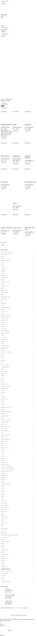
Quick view (2, 140)
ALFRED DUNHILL (4, 277)
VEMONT (3, 562)
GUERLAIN (3, 396)
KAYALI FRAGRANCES (5, 439)
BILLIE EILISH (3, 311)
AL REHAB (3, 273)
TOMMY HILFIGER (4, 558)
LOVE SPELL (4, 182)
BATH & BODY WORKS (5, 307)
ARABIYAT (3, 288)
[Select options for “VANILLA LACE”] (15, 234)
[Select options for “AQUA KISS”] (27, 131)
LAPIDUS (3, 454)
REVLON (2, 524)
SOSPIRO (3, 543)
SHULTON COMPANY (5, 541)
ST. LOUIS (3, 545)
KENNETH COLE (4, 441)
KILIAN (2, 445)
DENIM (2, 354)
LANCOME (3, 452)
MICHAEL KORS (4, 475)
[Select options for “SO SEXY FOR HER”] (3, 234)
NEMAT (2, 490)
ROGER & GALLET (4, 528)
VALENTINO (3, 560)
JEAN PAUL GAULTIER (5, 420)
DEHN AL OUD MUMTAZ (10, 595)
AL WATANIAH (4, 275)
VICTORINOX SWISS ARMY (6, 571)
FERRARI (3, 379)
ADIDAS (2, 256)
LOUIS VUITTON (4, 462)
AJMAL (2, 264)
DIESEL (2, 358)
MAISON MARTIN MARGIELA (7, 471)
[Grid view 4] (3, 106)
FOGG (2, 381)
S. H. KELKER (3, 537)
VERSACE (3, 564)
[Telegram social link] (25, 615)
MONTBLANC (3, 477)
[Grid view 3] (2, 106)
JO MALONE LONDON (5, 426)
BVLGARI (3, 322)
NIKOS (2, 492)
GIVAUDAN (3, 390)
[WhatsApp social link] (16, 615)
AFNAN (2, 258)
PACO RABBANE (4, 505)
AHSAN (2, 262)
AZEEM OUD (3, 303)
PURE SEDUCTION (30, 182)
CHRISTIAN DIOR (4, 339)
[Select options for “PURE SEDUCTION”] (27, 188)
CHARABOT (3, 337)
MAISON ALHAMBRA (5, 464)
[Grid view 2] (1, 106)
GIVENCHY (3, 392)
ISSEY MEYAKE (4, 413)
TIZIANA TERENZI (4, 554)
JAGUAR (2, 418)
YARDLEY (3, 579)
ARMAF (2, 294)
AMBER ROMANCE (6, 124)
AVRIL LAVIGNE (4, 298)
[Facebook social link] (12, 615)
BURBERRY (3, 320)
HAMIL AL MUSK (4, 398)
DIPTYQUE (3, 360)
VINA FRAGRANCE (5, 573)
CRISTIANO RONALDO (5, 345)
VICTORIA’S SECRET (5, 569)
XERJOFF (3, 577)
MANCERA (3, 473)
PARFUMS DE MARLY (5, 507)
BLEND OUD (3, 313)
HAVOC (2, 401)
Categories (4, 44)
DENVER (2, 356)
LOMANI (2, 460)
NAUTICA (3, 488)
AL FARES (3, 267)
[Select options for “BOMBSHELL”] (15, 163)
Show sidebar (4, 103)
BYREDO (3, 324)
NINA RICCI (3, 494)
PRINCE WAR (3, 515)
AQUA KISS (28, 124)
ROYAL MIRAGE (4, 532)
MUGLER (3, 481)
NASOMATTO (3, 486)
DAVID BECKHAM (4, 347)
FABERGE (3, 375)
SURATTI (2, 547)
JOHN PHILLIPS (4, 428)
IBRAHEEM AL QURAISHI (6, 407)
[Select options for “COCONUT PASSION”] (27, 164)
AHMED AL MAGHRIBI (5, 260)
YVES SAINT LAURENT (5, 581)
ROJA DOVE (3, 530)
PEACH (15, 203)
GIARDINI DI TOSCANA (5, 386)
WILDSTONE (3, 575)
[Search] (18, 1)
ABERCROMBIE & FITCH (6, 254)
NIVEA (2, 498)
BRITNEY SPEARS (4, 318)
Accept (2, 622)
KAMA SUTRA (3, 437)
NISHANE (3, 496)
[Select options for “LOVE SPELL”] (3, 188)
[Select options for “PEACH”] (15, 209)
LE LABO (2, 458)
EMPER (2, 369)
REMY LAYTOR (4, 522)
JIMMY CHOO (3, 424)
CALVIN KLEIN (4, 328)
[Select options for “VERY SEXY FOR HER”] (27, 235)
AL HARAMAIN (4, 269)
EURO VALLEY (4, 373)
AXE (2, 301)
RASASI (2, 520)
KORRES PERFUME (5, 447)
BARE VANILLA (5, 156)
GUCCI (2, 394)
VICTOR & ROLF (4, 566)
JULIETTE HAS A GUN (5, 435)
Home (2, 99)
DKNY (2, 362)
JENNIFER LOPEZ (4, 422)
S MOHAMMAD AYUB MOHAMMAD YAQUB (9, 535)
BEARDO (3, 309)
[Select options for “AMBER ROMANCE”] (3, 138)
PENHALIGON (4, 511)
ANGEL (15, 124)
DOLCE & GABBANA (5, 364)
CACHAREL (3, 326)
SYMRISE (3, 552)
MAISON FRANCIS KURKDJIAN (7, 469)
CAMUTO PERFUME (5, 330)
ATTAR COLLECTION (5, 296)
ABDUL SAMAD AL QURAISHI (7, 252)
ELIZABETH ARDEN (5, 367)
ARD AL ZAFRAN (4, 290)
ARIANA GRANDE (4, 292)
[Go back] (2, 38)
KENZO (2, 443)
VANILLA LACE (17, 227)
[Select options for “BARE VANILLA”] (3, 162)
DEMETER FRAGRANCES (6, 352)
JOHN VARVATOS (4, 430)
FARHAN (2, 377)
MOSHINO (3, 479)
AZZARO (2, 305)
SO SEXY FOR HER (6, 227)
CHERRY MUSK (8, 601)
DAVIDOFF (3, 350)
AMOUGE (3, 279)
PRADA (2, 513)
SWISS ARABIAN (4, 549)
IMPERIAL (3, 409)
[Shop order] (18, 108)
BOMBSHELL (16, 156)
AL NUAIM (3, 271)
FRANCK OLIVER (4, 384)
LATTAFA (2, 456)
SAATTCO (3, 539)
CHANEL (2, 335)
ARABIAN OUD (4, 286)
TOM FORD (3, 556)
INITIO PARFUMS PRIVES (6, 411)
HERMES (3, 403)
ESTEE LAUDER (4, 371)
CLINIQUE (3, 341)
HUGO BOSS (3, 405)
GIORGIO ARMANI (4, 388)
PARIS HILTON (4, 509)
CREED (2, 343)
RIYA (2, 526)
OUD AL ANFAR (4, 503)
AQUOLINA (3, 284)
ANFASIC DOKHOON (5, 281)
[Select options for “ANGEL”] (15, 131)
